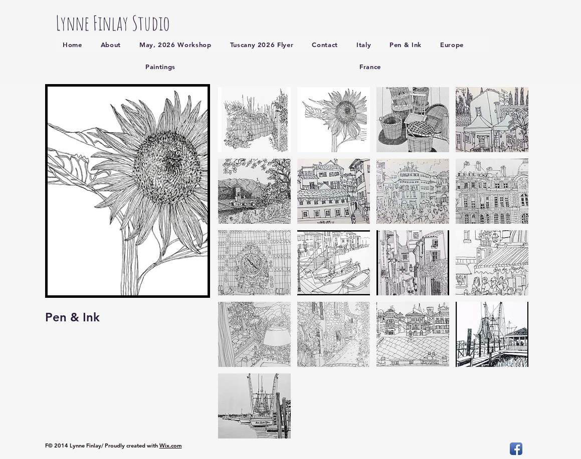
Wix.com (170, 445)
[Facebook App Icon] (516, 448)
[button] (254, 119)
